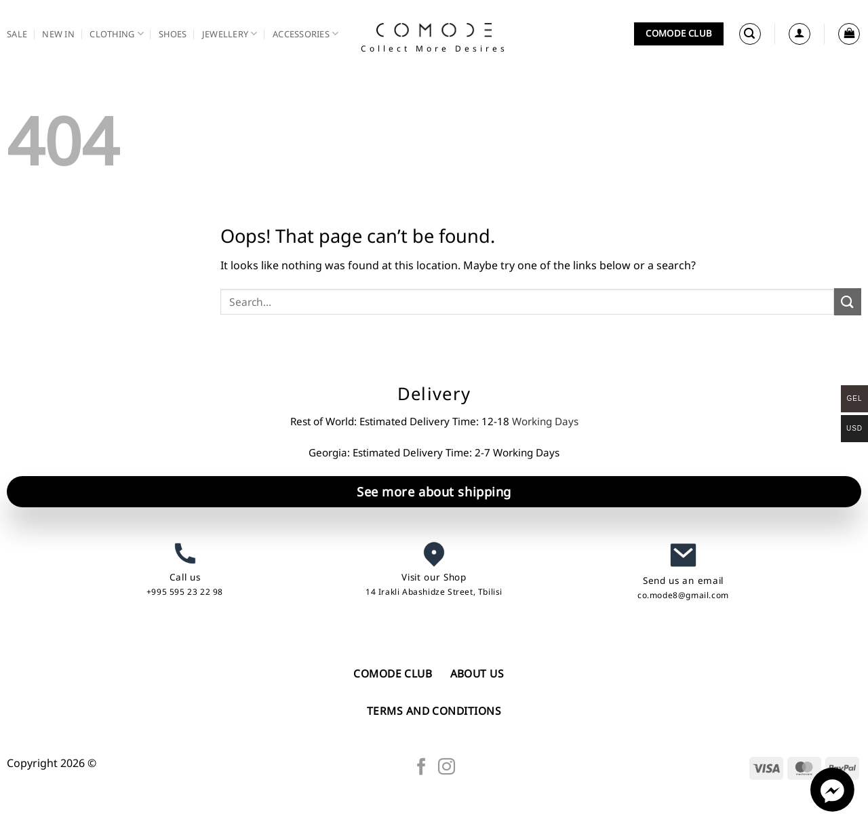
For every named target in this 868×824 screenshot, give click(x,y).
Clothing (117, 33)
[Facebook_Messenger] (832, 807)
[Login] (799, 34)
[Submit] (847, 301)
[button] (750, 34)
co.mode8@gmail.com (683, 595)
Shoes (172, 34)
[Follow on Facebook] (421, 767)
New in (58, 34)
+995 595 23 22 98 (184, 591)
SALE (17, 34)
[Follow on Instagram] (446, 767)
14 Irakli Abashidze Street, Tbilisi (434, 591)
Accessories (305, 33)
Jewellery (230, 33)
